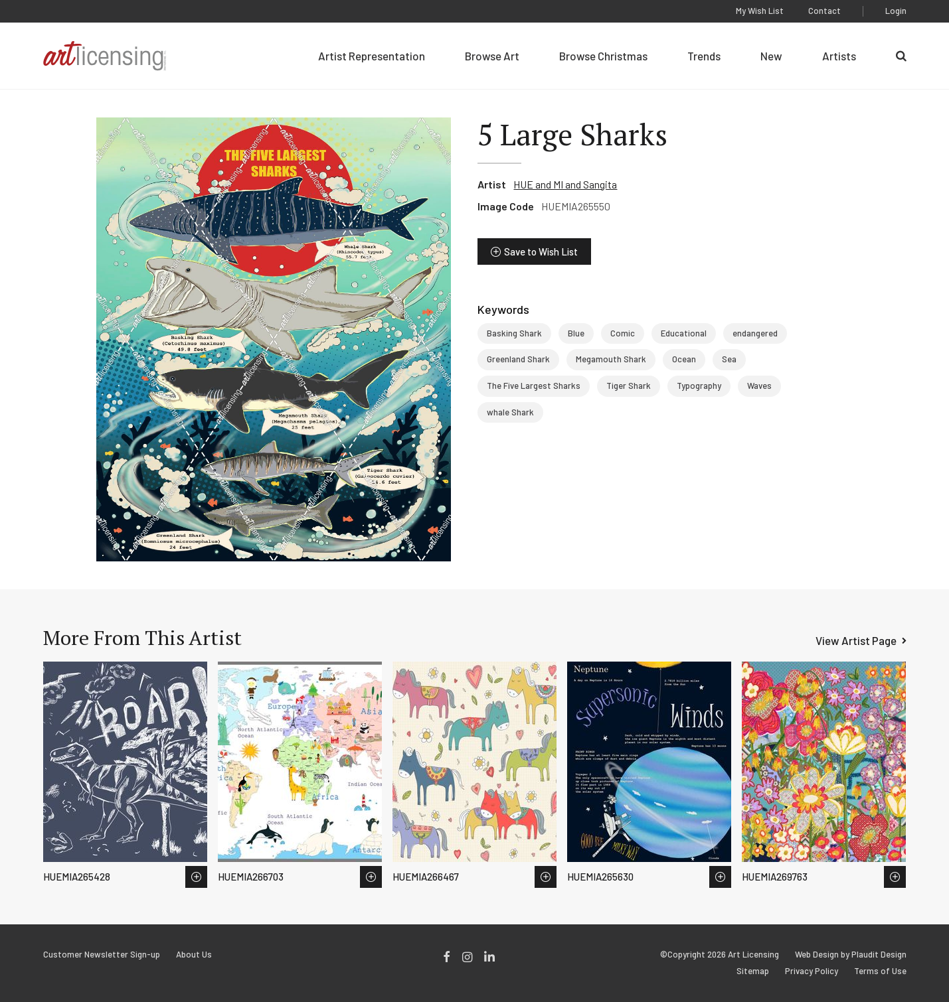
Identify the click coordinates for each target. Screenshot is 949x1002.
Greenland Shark (518, 359)
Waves (759, 385)
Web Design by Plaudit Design (850, 955)
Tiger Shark (628, 385)
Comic (622, 333)
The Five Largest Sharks (533, 385)
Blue (576, 333)
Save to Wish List (541, 251)
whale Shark (510, 412)
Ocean (684, 359)
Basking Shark (514, 333)
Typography (699, 385)
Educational (684, 333)
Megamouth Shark (611, 359)
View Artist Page (856, 640)
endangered (755, 333)
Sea (729, 359)
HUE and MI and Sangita (565, 184)
